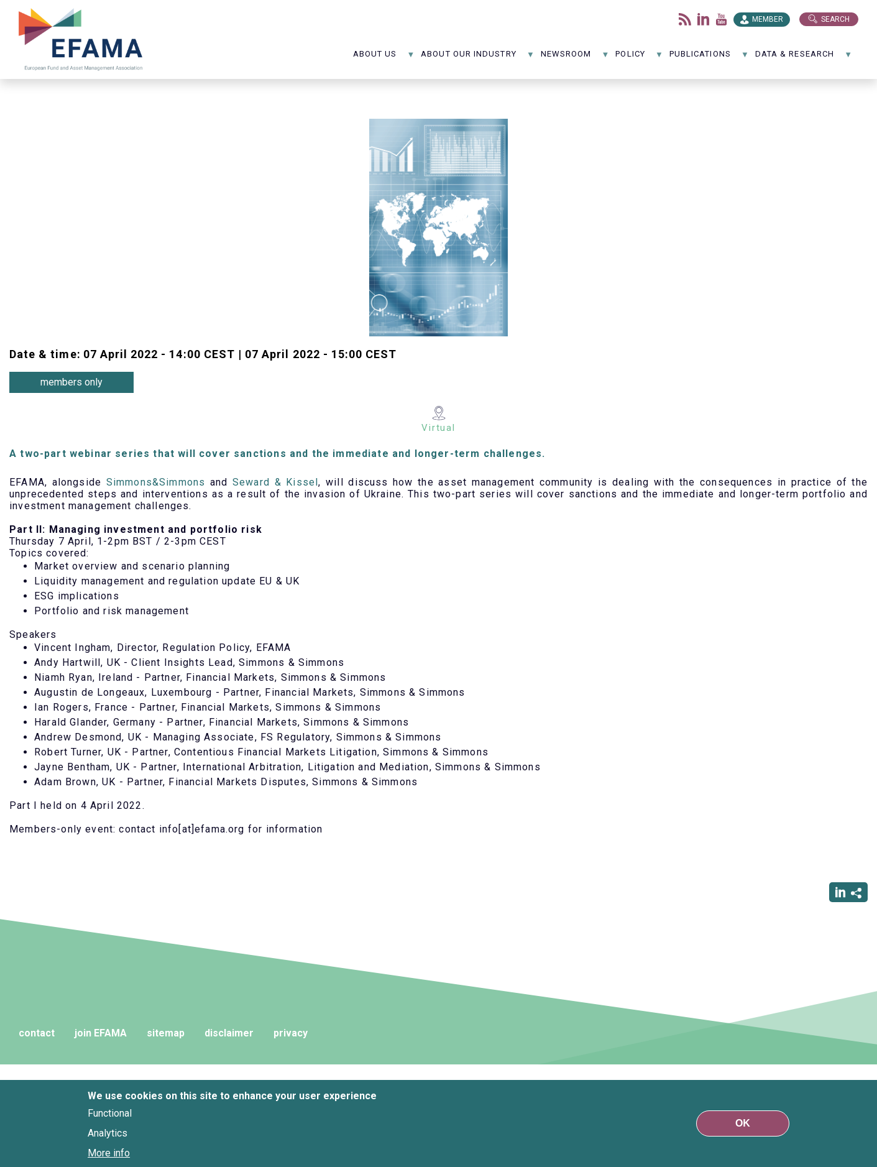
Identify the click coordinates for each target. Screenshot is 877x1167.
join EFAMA (101, 1033)
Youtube (721, 19)
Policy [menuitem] (639, 58)
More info (109, 1153)
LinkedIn (703, 19)
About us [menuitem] (384, 58)
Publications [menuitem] (709, 58)
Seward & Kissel (275, 482)
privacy (290, 1033)
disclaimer (229, 1033)
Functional (110, 1113)
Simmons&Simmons (156, 482)
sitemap (166, 1033)
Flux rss (685, 19)
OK (742, 1123)
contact (37, 1033)
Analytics (107, 1133)
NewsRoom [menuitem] (575, 58)
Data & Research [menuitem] (803, 58)
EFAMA (81, 39)
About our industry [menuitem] (478, 58)
